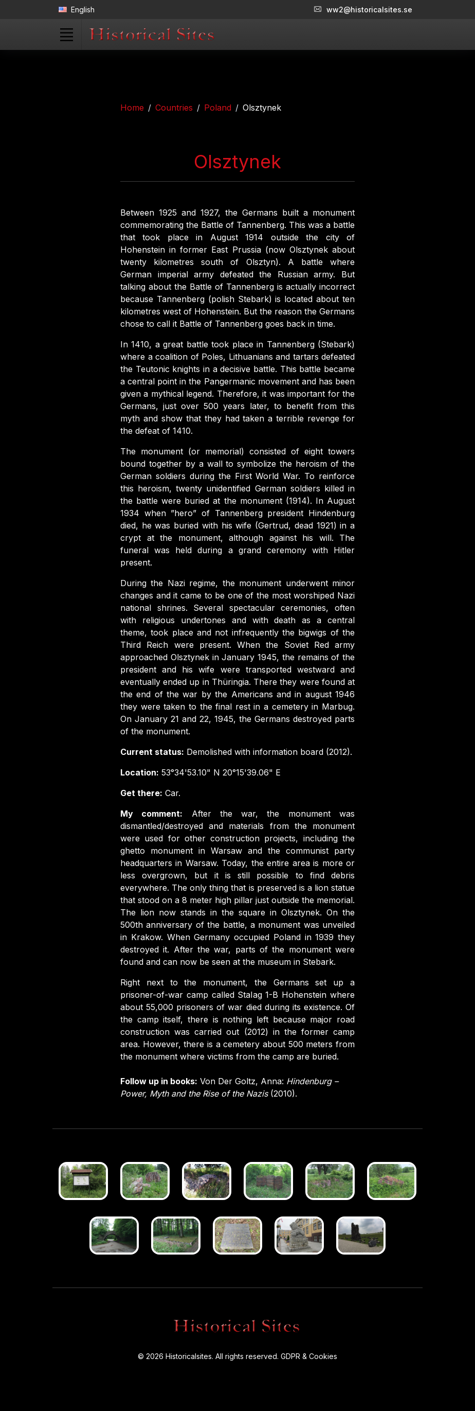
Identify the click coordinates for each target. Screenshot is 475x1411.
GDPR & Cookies (309, 1356)
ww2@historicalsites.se (363, 9)
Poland (217, 107)
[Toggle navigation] (66, 34)
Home (132, 107)
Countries (174, 107)
